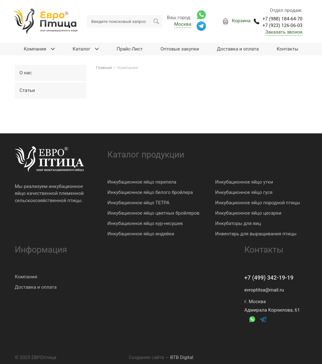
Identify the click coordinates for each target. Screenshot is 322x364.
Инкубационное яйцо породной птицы (257, 203)
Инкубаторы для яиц (238, 223)
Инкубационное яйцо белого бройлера (150, 192)
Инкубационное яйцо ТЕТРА (138, 203)
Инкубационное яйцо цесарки (248, 213)
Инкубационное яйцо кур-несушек (145, 223)
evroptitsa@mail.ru (264, 290)
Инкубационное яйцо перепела (142, 182)
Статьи (27, 90)
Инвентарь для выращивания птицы (256, 234)
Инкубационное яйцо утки (244, 182)
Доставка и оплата (36, 287)
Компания (26, 277)
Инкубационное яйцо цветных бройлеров (154, 213)
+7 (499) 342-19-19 (268, 277)
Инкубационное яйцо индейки (141, 234)
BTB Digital (181, 357)
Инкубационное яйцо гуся (243, 192)
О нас (25, 73)
